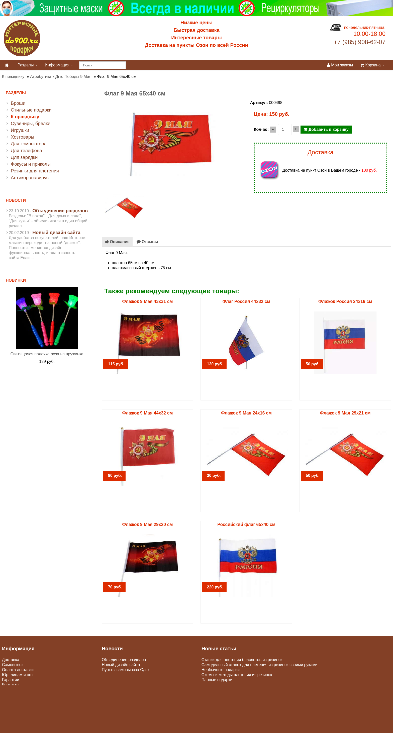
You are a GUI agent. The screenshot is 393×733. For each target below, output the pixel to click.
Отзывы (147, 242)
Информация (59, 65)
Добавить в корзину (326, 129)
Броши (18, 103)
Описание (117, 242)
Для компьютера (29, 143)
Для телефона (26, 150)
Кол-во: (261, 129)
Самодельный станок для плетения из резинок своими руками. (260, 665)
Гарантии (10, 680)
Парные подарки (217, 680)
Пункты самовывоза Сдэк (125, 670)
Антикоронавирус (30, 177)
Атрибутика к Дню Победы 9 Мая (60, 76)
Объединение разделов (60, 210)
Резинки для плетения (35, 170)
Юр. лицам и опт (17, 675)
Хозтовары (22, 137)
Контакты (10, 685)
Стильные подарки (31, 110)
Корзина (372, 65)
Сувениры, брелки (30, 123)
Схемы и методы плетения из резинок (237, 675)
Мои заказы (340, 65)
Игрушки (20, 130)
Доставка (10, 660)
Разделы (27, 65)
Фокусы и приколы (31, 164)
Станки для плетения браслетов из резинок (242, 660)
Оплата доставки (18, 670)
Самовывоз (12, 665)
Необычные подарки (221, 670)
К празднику (13, 76)
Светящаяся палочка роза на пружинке (46, 354)
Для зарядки (24, 157)
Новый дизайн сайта (56, 232)
